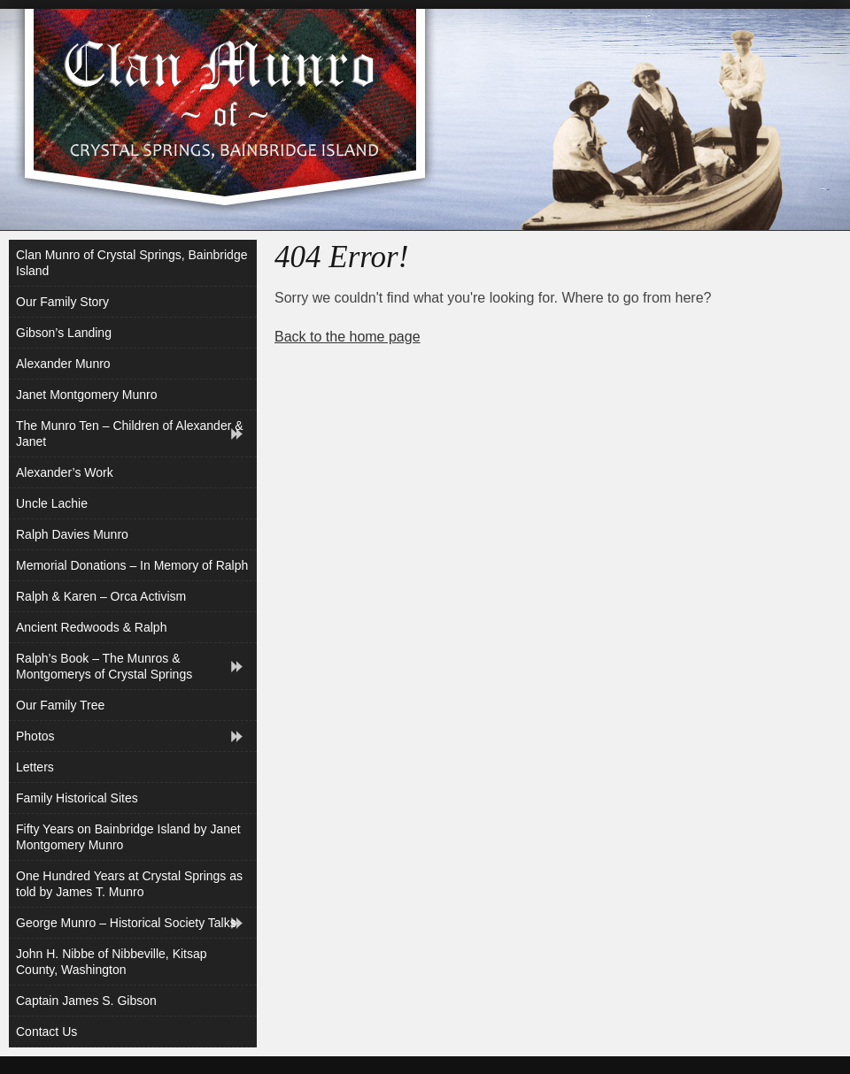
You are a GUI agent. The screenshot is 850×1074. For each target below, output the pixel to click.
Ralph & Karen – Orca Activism (101, 596)
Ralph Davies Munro (72, 534)
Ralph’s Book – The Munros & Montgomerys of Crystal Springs (104, 666)
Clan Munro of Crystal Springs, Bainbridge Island (131, 263)
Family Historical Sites (77, 798)
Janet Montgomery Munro (87, 394)
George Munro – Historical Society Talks (126, 923)
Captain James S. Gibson (86, 1000)
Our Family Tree (60, 705)
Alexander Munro (63, 364)
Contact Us (46, 1031)
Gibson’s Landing (64, 333)
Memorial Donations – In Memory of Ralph (132, 565)
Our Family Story (62, 302)
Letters (35, 767)
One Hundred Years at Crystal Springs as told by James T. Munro (129, 884)
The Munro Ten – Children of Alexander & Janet (129, 433)
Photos (35, 736)
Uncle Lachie (52, 503)
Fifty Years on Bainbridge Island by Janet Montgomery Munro (128, 837)
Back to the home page (347, 336)
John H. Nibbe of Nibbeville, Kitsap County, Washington (111, 962)
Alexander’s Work (64, 472)
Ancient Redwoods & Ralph (91, 627)
